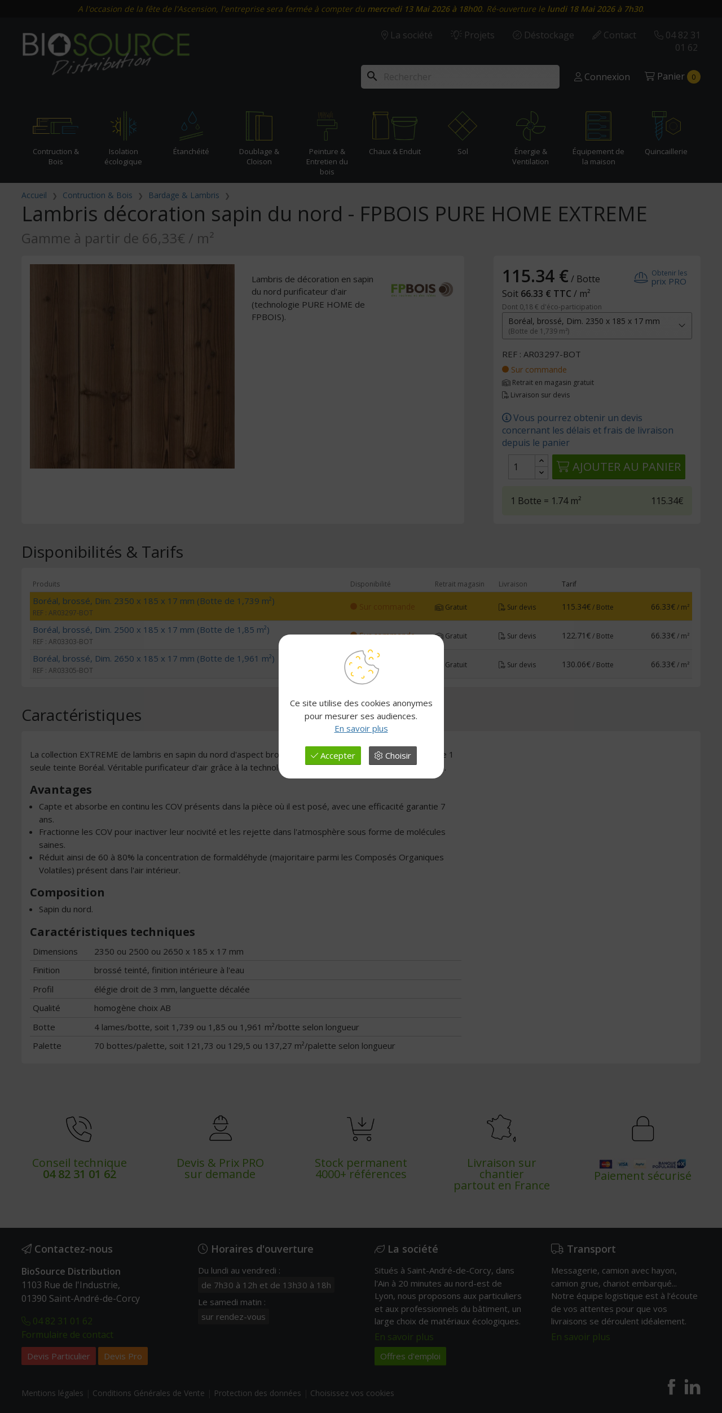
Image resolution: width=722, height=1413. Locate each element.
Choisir (393, 755)
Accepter (333, 755)
